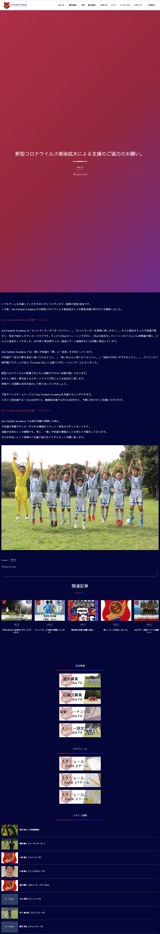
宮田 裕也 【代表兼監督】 (29, 829)
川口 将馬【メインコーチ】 (30, 899)
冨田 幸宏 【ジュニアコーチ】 (31, 926)
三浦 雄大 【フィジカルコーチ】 (32, 871)
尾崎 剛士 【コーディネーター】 (32, 843)
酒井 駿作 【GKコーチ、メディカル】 (34, 885)
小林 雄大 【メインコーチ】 (30, 857)
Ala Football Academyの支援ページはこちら (26, 320)
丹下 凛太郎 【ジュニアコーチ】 (32, 912)
